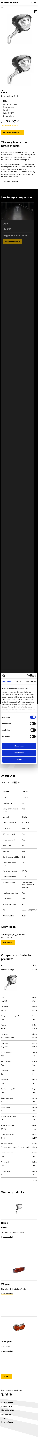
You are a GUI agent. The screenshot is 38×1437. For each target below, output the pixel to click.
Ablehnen (19, 759)
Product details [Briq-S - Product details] (7, 1237)
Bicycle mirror (6, 1406)
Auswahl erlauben (18, 753)
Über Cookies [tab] (31, 681)
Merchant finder (11, 242)
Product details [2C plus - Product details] (7, 1294)
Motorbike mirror (8, 1410)
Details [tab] (18, 681)
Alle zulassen (19, 746)
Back (8, 1376)
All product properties (10, 181)
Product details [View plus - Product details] (7, 1351)
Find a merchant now (11, 133)
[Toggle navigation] (33, 2)
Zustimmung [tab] (7, 681)
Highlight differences (10, 782)
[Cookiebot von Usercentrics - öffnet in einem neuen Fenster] (27, 675)
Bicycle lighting (7, 1402)
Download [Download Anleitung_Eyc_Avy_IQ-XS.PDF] (7, 943)
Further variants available (9, 126)
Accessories (6, 1414)
